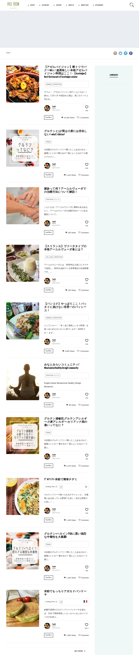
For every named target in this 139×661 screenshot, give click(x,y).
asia (51, 257)
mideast (48, 84)
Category (58, 5)
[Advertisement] (69, 29)
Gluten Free (45, 5)
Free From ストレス (52, 199)
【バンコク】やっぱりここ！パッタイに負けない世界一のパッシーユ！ (65, 307)
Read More (49, 117)
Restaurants (99, 5)
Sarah (54, 106)
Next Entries (79, 651)
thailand (48, 318)
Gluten (48, 142)
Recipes (32, 5)
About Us (71, 5)
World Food (84, 5)
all (47, 257)
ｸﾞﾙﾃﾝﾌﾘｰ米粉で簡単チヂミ (60, 479)
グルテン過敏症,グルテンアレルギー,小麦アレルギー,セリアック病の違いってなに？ (65, 421)
